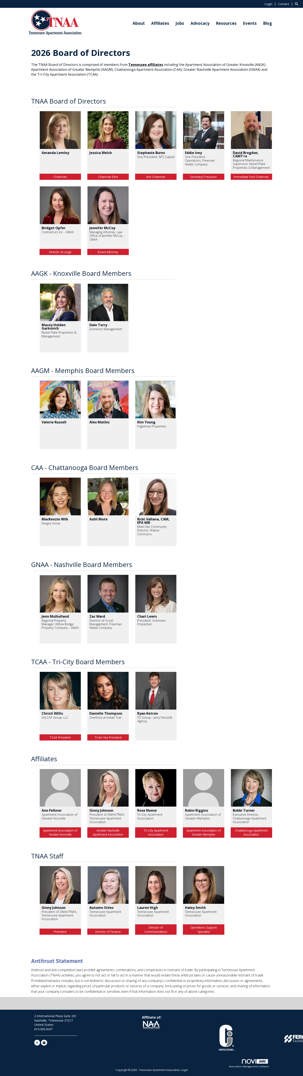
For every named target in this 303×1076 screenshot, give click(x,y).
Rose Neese (147, 810)
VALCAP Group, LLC (55, 717)
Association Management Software (249, 1063)
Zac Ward (97, 616)
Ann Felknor (52, 810)
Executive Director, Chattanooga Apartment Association (249, 818)
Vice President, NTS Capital (155, 157)
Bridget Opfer (54, 228)
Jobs (179, 23)
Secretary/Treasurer (203, 177)
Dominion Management (105, 329)
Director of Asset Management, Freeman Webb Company (105, 624)
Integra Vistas (51, 523)
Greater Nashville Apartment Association (108, 832)
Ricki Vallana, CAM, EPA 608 (153, 520)
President (60, 932)
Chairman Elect (108, 177)
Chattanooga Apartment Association (251, 832)
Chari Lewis (147, 616)
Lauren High (147, 907)
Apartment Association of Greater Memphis (203, 816)
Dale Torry (98, 325)
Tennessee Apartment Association (105, 913)
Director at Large (60, 252)
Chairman (60, 177)
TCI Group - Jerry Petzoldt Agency (154, 719)
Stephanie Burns (151, 152)
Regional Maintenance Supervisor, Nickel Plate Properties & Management (251, 163)
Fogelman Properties (151, 426)
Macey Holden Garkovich (54, 326)
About (139, 23)
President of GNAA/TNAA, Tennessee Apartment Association (107, 818)
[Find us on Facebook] (37, 1042)
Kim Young (146, 422)
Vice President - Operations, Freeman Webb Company (200, 160)
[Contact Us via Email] (44, 1042)
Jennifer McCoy (102, 228)
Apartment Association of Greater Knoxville (59, 816)
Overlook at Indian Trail (105, 717)
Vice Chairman (155, 177)
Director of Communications (155, 929)
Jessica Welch (100, 152)
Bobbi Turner (244, 810)
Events (250, 23)
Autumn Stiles (101, 907)
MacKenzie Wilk (55, 519)
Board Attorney (108, 252)
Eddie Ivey (193, 152)
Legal (184, 1070)
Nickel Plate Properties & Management (59, 334)
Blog (267, 23)
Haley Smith (195, 907)
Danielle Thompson (105, 713)
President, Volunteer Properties (151, 622)
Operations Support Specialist (203, 929)
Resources (226, 23)
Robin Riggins (196, 810)
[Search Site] (297, 3)
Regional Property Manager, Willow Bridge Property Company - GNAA (60, 624)
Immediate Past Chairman (251, 177)
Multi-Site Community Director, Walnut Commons (152, 530)
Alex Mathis (99, 422)
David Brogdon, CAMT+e (246, 154)
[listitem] (271, 3)
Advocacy (200, 23)
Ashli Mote (98, 519)
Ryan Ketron (147, 713)
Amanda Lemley (55, 152)
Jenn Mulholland (55, 616)
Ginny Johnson (101, 810)
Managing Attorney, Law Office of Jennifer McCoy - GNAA (107, 235)
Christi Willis (52, 713)
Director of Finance (108, 932)
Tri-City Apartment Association (149, 816)
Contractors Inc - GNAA (58, 232)
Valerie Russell (54, 422)
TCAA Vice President (108, 737)
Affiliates (160, 23)
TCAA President (60, 737)
